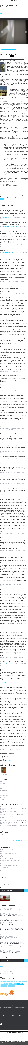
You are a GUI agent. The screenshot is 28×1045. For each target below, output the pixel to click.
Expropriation (3, 855)
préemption (3, 196)
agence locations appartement (11, 226)
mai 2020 (2, 781)
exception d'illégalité (13, 197)
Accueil (4, 1015)
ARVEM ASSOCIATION (22, 825)
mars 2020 (2, 785)
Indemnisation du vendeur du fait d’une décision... (11, 942)
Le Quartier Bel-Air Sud (21, 820)
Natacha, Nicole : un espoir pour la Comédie (10, 816)
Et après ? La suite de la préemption (8, 853)
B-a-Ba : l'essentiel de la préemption (8, 849)
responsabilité (13, 983)
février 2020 (3, 786)
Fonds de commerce (4, 856)
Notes (19, 1015)
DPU (2, 986)
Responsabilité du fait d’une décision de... (9, 933)
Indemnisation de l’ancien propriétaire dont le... (10, 909)
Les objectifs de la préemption (7, 863)
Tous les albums (3, 774)
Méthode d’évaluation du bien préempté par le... (11, 946)
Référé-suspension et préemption (8, 870)
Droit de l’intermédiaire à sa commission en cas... (11, 951)
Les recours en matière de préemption (9, 865)
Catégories (4, 1019)
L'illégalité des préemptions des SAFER (10, 54)
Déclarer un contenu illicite (9, 1032)
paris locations (8, 217)
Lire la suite (9, 760)
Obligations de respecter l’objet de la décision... (10, 914)
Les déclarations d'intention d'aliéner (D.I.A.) (10, 862)
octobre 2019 (3, 793)
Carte (3, 877)
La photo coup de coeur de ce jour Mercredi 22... (11, 822)
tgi (7, 197)
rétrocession (11, 986)
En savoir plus (17, 1044)
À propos (12, 1015)
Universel (2, 827)
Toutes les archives (4, 799)
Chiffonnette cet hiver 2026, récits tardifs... (9, 811)
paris (19, 981)
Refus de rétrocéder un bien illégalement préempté (11, 928)
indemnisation (4, 983)
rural (5, 197)
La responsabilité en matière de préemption (10, 860)
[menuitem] (10, 47)
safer (25, 195)
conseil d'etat (19, 198)
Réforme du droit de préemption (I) (8, 49)
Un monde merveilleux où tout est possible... (10, 806)
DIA (5, 986)
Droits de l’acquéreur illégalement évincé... (9, 919)
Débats (2, 851)
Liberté (23, 816)
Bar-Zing (21, 814)
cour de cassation (11, 198)
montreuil (24, 981)
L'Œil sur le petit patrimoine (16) (7, 820)
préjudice (3, 981)
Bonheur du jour (10, 827)
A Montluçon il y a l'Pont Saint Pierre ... (8, 814)
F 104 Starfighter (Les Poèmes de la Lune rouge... (11, 817)
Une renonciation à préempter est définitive (9, 47)
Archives (13, 1019)
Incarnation (24, 806)
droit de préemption (8, 5)
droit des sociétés (9, 663)
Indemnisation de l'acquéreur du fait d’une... (10, 937)
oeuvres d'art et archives (6, 867)
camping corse (8, 293)
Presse (2, 869)
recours (8, 196)
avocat (21, 196)
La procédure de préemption (6, 858)
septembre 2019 (4, 795)
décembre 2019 (3, 790)
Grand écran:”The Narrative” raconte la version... (11, 808)
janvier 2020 (3, 788)
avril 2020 (2, 783)
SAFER (17, 195)
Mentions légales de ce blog (18, 1032)
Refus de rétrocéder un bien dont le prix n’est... (10, 923)
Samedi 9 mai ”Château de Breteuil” (8, 825)
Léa (5, 682)
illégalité (18, 196)
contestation (13, 196)
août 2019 (2, 797)
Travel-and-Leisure (9, 244)
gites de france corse (9, 252)
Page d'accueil (22, 47)
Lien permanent (4, 195)
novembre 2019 (3, 792)
